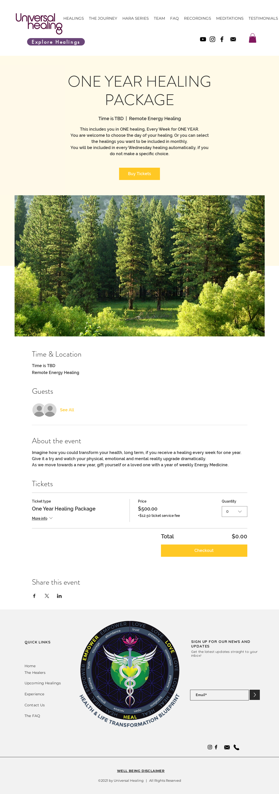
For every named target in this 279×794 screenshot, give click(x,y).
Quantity (229, 501)
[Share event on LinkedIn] (59, 596)
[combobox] (234, 511)
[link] (253, 38)
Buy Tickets (139, 173)
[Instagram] (212, 39)
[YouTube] (203, 39)
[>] (255, 695)
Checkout (204, 550)
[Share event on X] (46, 596)
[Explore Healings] (56, 42)
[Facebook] (222, 39)
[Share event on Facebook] (34, 596)
